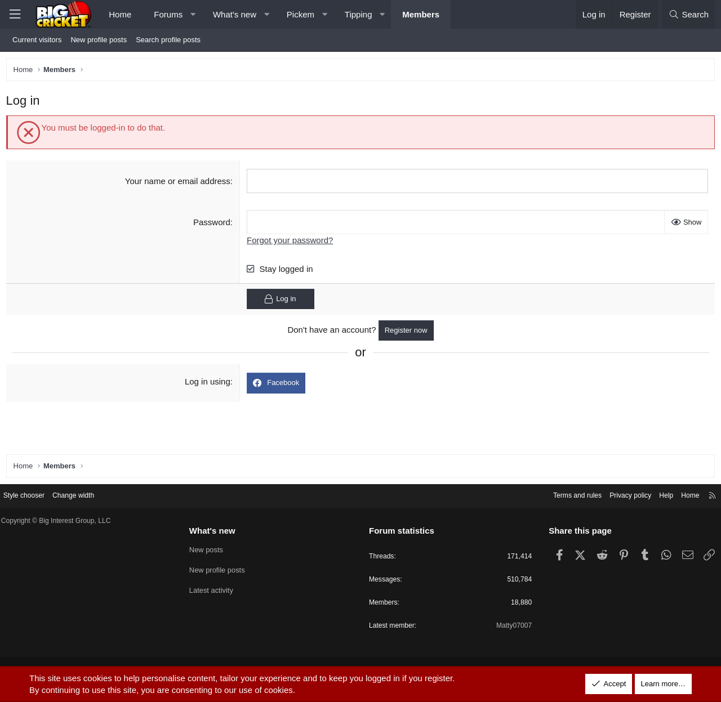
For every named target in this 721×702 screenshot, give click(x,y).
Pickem (300, 14)
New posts (210, 549)
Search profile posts (168, 39)
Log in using (208, 384)
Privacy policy (618, 494)
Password (212, 224)
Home (120, 14)
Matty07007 (509, 627)
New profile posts (98, 39)
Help (656, 494)
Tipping (358, 14)
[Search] (688, 14)
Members (420, 14)
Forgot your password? (291, 242)
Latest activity (215, 589)
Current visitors (36, 39)
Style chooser (33, 494)
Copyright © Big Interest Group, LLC (67, 520)
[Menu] (14, 14)
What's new (234, 14)
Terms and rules (562, 494)
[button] (193, 14)
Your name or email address (178, 183)
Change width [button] (85, 494)
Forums (168, 14)
